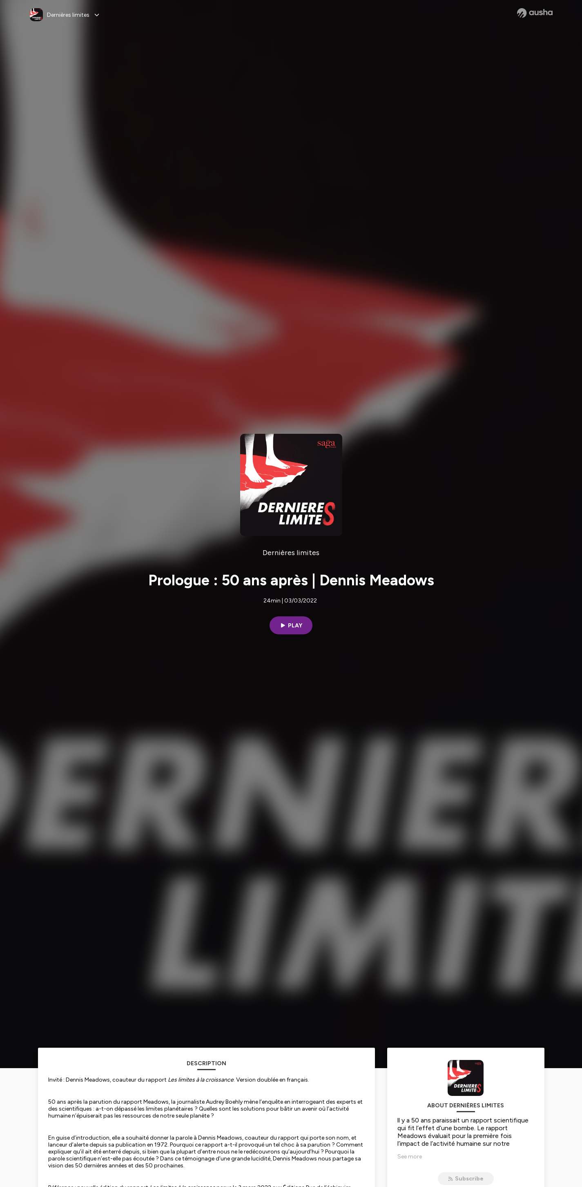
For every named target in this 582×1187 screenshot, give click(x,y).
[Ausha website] (535, 13)
